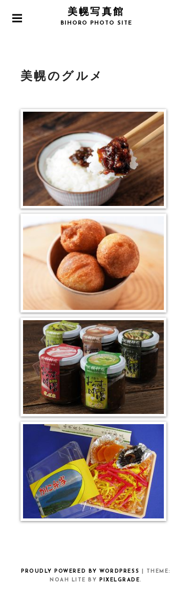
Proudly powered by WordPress (80, 571)
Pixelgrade (119, 580)
